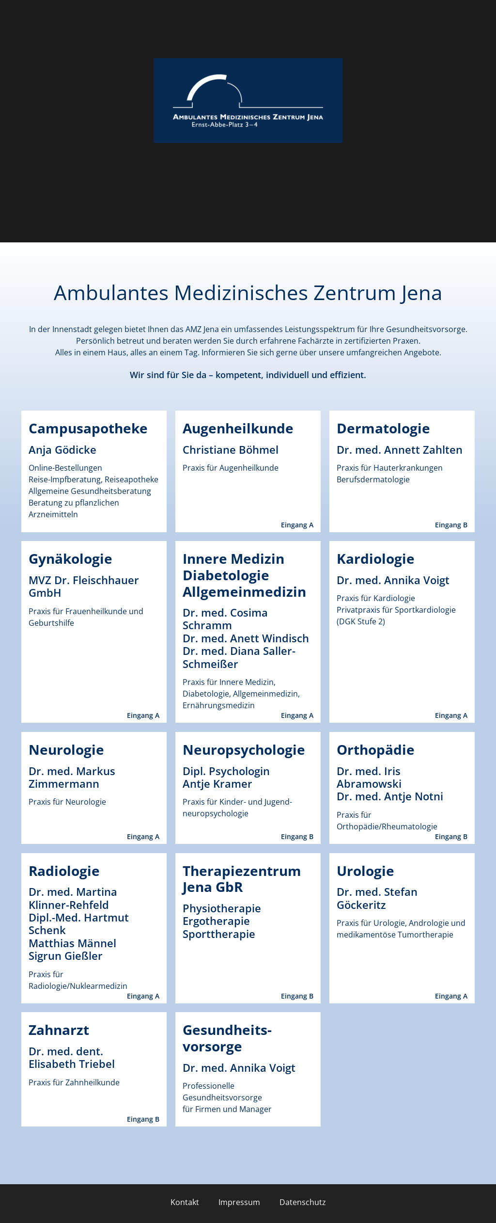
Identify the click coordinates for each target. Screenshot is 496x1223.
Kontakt (184, 1202)
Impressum (239, 1202)
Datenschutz (302, 1202)
